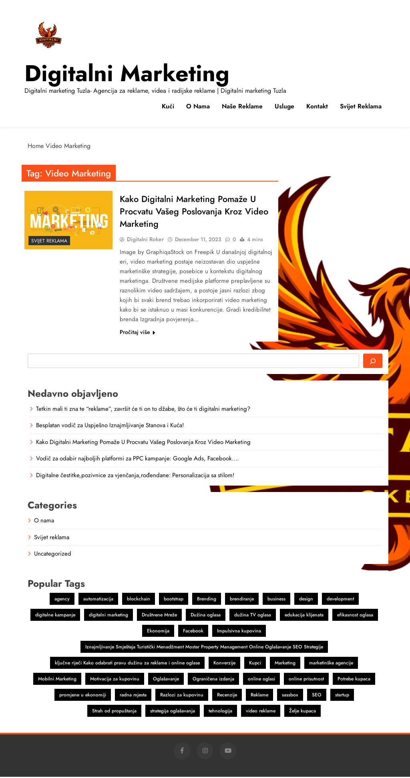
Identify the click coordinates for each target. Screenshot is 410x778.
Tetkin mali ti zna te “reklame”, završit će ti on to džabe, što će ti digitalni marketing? (143, 410)
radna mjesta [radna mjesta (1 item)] (133, 696)
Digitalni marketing (126, 73)
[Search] (372, 362)
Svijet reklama (361, 106)
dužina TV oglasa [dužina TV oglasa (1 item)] (252, 616)
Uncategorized (52, 554)
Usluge (284, 106)
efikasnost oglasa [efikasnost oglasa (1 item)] (355, 616)
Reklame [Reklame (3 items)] (259, 696)
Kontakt (317, 106)
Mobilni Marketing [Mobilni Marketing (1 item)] (57, 680)
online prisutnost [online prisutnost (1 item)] (306, 680)
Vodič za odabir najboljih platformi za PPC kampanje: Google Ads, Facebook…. (137, 459)
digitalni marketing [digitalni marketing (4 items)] (108, 616)
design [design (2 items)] (306, 600)
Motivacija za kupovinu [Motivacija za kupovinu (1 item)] (114, 680)
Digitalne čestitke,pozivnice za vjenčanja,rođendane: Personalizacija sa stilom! (135, 476)
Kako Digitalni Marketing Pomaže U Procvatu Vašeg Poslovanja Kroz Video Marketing (194, 212)
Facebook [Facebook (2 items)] (193, 632)
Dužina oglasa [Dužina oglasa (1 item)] (206, 616)
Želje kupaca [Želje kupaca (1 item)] (302, 712)
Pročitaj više (137, 333)
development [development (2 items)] (340, 600)
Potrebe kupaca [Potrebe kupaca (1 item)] (354, 680)
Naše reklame (242, 106)
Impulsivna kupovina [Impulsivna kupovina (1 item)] (239, 632)
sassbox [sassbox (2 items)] (290, 696)
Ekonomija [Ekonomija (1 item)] (158, 632)
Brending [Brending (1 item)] (206, 600)
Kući (168, 106)
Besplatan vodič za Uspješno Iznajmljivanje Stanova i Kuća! (110, 426)
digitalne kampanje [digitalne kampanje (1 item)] (55, 616)
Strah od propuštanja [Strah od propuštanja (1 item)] (114, 712)
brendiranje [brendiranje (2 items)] (242, 600)
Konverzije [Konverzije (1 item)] (224, 664)
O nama (198, 106)
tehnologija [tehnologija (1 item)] (220, 712)
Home (36, 145)
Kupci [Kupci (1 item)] (255, 664)
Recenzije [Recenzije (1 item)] (227, 696)
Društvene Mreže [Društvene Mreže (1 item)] (159, 616)
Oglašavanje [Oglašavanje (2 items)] (166, 680)
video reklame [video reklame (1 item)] (260, 712)
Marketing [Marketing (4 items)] (285, 664)
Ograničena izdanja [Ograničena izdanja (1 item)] (213, 680)
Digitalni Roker (145, 240)
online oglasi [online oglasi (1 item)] (261, 680)
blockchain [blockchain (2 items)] (138, 600)
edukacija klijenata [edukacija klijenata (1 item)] (304, 616)
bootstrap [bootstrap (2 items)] (173, 600)
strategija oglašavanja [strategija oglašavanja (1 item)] (172, 712)
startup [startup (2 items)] (342, 696)
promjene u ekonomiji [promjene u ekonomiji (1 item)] (82, 696)
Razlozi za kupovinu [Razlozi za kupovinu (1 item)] (181, 696)
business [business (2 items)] (276, 600)
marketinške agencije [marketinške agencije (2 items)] (331, 664)
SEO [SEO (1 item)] (317, 696)
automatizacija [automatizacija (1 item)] (98, 600)
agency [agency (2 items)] (62, 600)
